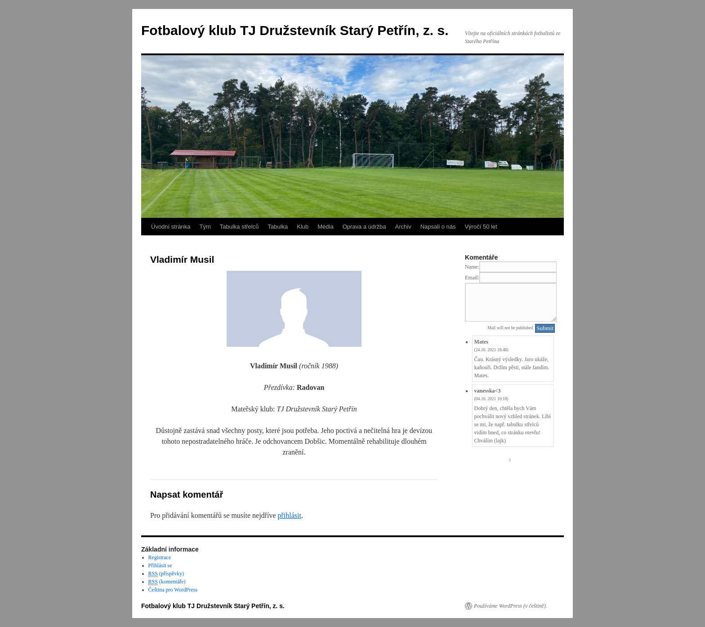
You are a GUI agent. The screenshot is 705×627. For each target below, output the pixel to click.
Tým (204, 226)
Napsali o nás (438, 226)
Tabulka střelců (239, 226)
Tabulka (278, 226)
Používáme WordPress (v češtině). (510, 606)
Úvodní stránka (170, 226)
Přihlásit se (160, 565)
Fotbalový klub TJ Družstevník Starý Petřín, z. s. (295, 30)
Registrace (159, 557)
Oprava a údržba (364, 226)
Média (325, 226)
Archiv (403, 226)
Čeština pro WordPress (172, 590)
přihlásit (289, 515)
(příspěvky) (166, 573)
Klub (302, 226)
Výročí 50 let (480, 226)
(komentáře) (167, 581)
